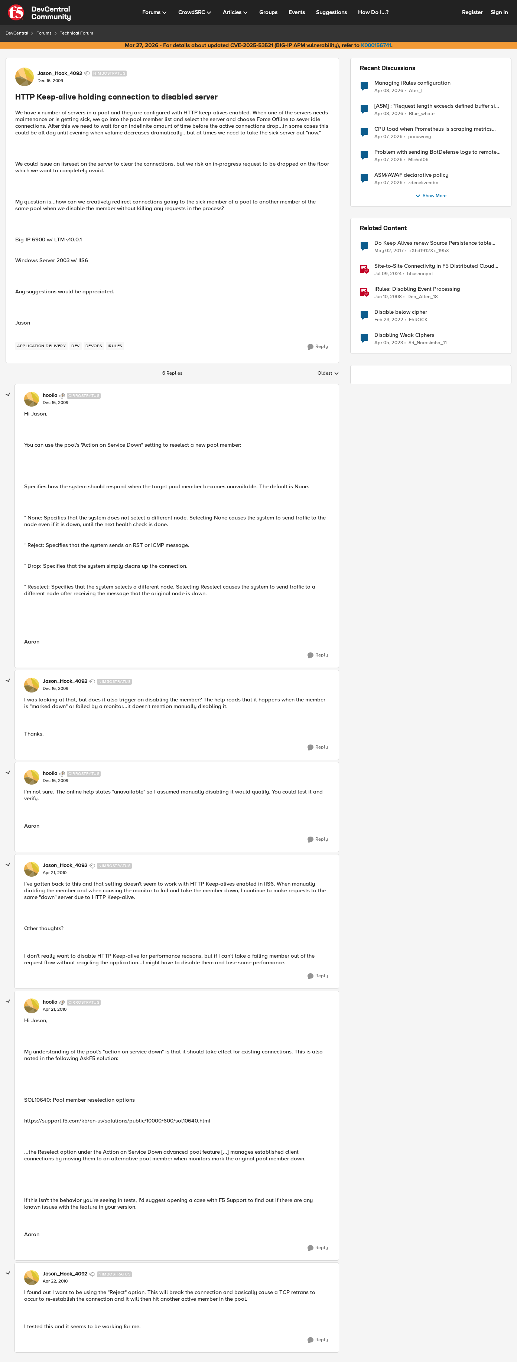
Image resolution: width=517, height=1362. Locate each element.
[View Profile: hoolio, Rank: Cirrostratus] (31, 399)
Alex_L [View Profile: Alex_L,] (416, 90)
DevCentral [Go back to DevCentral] (17, 33)
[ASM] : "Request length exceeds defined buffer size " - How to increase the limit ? (437, 106)
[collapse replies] (8, 394)
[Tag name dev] (75, 346)
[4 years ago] (388, 320)
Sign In (499, 12)
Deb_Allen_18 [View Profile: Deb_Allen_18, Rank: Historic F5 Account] (422, 297)
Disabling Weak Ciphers (404, 335)
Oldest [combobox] (328, 374)
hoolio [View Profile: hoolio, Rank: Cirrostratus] (50, 395)
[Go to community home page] (39, 13)
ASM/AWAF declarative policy (411, 175)
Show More (430, 196)
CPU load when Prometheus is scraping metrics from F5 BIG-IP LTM (433, 129)
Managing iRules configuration (412, 83)
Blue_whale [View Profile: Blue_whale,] (422, 114)
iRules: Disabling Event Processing (417, 289)
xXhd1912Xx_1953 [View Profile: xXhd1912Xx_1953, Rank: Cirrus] (429, 251)
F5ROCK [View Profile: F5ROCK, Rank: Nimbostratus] (418, 320)
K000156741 (376, 45)
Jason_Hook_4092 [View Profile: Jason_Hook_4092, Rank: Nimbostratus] (60, 73)
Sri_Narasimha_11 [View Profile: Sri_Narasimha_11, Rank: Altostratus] (428, 343)
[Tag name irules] (115, 346)
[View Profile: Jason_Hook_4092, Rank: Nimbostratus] (24, 77)
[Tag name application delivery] (41, 346)
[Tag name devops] (94, 346)
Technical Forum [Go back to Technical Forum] (76, 33)
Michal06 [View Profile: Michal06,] (418, 160)
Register (472, 12)
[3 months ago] (388, 91)
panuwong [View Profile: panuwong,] (419, 137)
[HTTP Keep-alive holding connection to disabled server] (55, 402)
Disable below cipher (400, 312)
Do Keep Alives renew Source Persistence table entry (432, 243)
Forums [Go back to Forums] (44, 33)
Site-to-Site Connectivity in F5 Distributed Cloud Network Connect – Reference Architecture (434, 266)
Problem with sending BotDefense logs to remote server (435, 152)
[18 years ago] (388, 297)
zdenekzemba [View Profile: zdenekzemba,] (423, 183)
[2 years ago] (387, 274)
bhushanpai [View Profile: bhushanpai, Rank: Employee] (420, 274)
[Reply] (317, 347)
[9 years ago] (389, 251)
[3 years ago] (388, 343)
